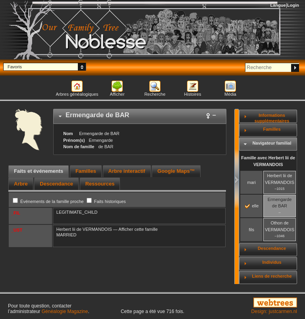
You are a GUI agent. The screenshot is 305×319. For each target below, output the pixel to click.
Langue (278, 5)
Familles (272, 129)
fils (251, 229)
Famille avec (268, 161)
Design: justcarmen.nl (274, 311)
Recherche (154, 94)
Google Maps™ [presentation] (176, 171)
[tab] (139, 116)
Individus (271, 262)
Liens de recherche (271, 276)
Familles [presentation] (85, 171)
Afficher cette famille (138, 229)
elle (252, 205)
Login (293, 5)
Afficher (117, 94)
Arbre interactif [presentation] (126, 171)
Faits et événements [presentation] (38, 171)
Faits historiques (106, 201)
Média (230, 94)
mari (251, 182)
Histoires (192, 94)
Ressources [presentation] (100, 184)
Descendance (272, 248)
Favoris (15, 66)
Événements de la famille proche (49, 201)
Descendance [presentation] (56, 184)
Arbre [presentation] (21, 184)
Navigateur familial (272, 143)
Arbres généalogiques (77, 94)
